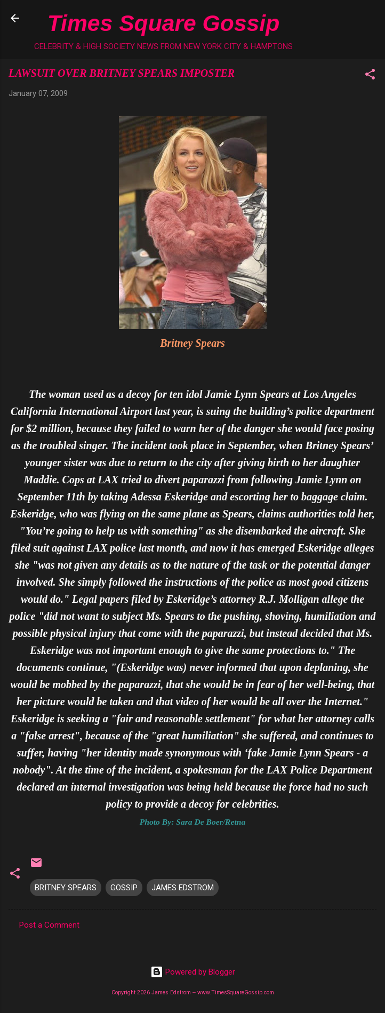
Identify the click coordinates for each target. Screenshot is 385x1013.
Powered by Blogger (192, 972)
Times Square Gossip (163, 23)
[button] (370, 76)
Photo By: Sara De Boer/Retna (192, 821)
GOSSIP (124, 887)
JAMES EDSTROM (182, 887)
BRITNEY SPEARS (66, 887)
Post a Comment (49, 925)
